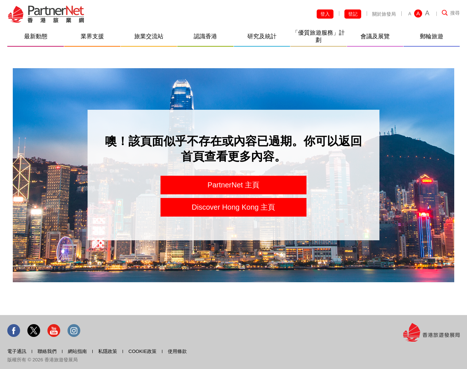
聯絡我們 (47, 351)
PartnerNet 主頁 (233, 185)
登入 (325, 14)
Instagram (73, 330)
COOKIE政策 (142, 351)
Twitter (33, 330)
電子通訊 (16, 351)
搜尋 (455, 13)
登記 (353, 14)
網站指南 (77, 351)
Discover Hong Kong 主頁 (233, 207)
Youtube (53, 330)
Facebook (13, 330)
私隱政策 (107, 351)
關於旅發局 (384, 14)
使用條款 (177, 351)
